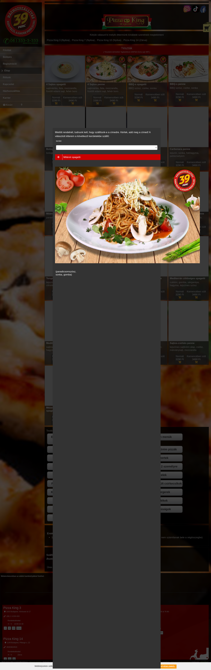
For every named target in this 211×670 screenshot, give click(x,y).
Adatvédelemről (166, 667)
